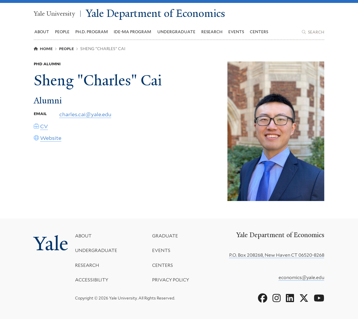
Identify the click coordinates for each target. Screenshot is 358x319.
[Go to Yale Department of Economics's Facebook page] (262, 298)
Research (87, 265)
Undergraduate (96, 250)
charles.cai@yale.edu (85, 115)
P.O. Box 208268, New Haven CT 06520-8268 (276, 255)
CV (44, 127)
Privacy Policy (170, 280)
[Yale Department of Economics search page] (313, 32)
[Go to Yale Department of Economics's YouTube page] (319, 298)
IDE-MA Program (132, 31)
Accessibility (91, 280)
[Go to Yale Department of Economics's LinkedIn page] (290, 298)
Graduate (165, 236)
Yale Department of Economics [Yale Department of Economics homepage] (155, 13)
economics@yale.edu (301, 277)
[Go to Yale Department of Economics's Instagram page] (276, 298)
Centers (259, 31)
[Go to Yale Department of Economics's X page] (304, 298)
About (83, 236)
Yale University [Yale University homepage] (54, 13)
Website (50, 138)
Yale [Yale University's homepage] (51, 243)
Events (236, 31)
